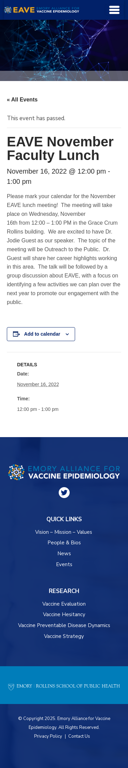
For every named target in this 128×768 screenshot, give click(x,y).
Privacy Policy (48, 736)
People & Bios (64, 542)
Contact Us (79, 736)
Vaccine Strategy (64, 636)
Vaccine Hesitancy (64, 614)
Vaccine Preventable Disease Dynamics (64, 625)
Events (64, 564)
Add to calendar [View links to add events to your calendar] (42, 334)
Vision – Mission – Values (64, 532)
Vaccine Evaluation (64, 604)
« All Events (22, 99)
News (64, 553)
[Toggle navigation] (114, 10)
